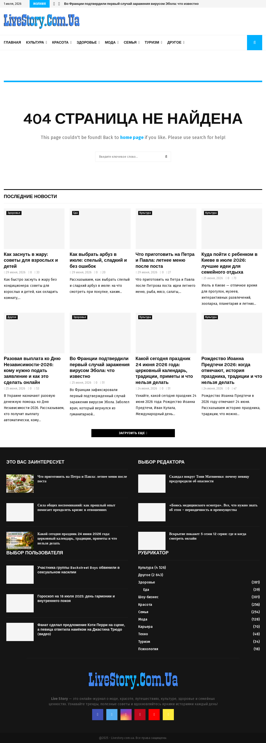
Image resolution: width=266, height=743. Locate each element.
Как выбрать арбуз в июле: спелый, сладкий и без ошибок (98, 260)
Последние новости (30, 196)
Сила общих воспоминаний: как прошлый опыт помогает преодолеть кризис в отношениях (76, 507)
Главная (12, 42)
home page (132, 137)
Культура (35, 42)
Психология (148, 649)
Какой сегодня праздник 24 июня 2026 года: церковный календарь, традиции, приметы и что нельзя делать (164, 370)
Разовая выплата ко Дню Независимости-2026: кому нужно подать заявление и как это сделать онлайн (32, 370)
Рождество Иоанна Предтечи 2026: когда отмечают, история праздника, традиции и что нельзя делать (231, 370)
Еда (75, 213)
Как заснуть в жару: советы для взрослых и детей (31, 260)
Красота (60, 42)
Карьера (145, 627)
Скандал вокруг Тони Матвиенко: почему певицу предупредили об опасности (209, 478)
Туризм (152, 42)
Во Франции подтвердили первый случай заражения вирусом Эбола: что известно (131, 4)
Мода (110, 42)
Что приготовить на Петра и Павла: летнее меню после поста (165, 260)
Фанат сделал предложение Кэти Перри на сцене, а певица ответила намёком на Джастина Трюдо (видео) (81, 629)
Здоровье (87, 42)
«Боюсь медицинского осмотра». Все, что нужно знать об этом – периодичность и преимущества (213, 507)
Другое (174, 42)
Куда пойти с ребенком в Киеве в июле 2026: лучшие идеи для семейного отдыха (229, 263)
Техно (143, 634)
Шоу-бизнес (148, 597)
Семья (130, 42)
